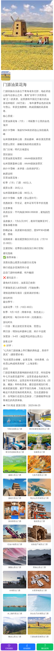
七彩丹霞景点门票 (39, 475)
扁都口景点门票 (14, 475)
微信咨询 (45, 646)
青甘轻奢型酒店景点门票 (39, 429)
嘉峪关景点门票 (14, 498)
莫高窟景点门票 (14, 521)
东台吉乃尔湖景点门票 (39, 614)
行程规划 (9, 646)
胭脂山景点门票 (14, 567)
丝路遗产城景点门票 (39, 544)
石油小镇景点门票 (14, 544)
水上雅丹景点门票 (14, 614)
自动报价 (27, 646)
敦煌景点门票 (39, 521)
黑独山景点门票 (39, 567)
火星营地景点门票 (39, 590)
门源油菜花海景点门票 (39, 637)
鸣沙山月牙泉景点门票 (39, 498)
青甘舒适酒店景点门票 (15, 452)
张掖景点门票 (39, 452)
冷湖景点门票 (14, 590)
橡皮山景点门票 (14, 637)
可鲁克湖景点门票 (14, 429)
